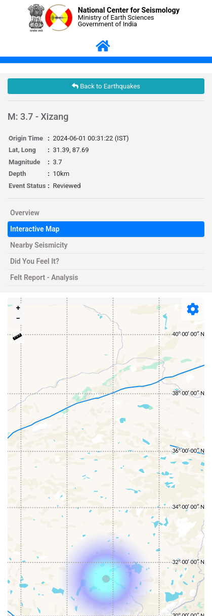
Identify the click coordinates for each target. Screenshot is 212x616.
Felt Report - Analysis (44, 277)
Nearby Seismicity (39, 245)
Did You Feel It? (34, 261)
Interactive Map (35, 229)
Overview (24, 213)
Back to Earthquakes (106, 86)
